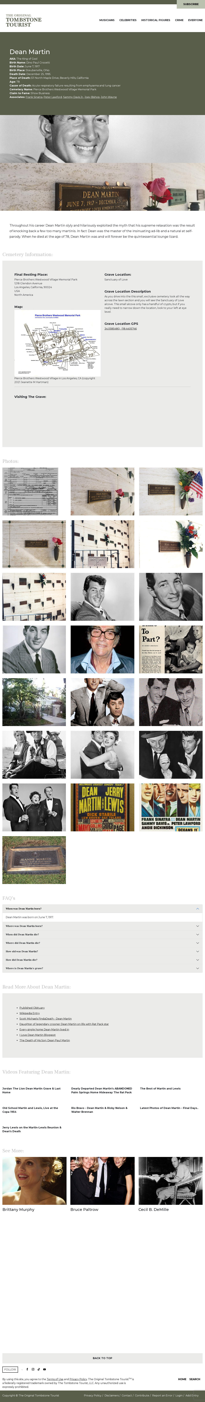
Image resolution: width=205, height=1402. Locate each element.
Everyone (195, 20)
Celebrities (128, 20)
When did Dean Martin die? (22, 934)
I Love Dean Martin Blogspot (37, 1035)
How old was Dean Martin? (22, 951)
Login (179, 1395)
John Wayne (109, 97)
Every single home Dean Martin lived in (44, 1029)
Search (194, 1379)
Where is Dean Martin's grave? (24, 968)
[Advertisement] (102, 1288)
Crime (179, 20)
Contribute (142, 1395)
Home (182, 1379)
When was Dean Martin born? (23, 908)
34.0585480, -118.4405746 (120, 328)
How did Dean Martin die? (21, 960)
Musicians (107, 20)
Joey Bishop (92, 97)
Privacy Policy (78, 1379)
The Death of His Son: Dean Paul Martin (44, 1040)
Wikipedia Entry (29, 1013)
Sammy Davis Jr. (73, 97)
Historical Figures (155, 20)
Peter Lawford (53, 97)
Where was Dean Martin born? (24, 926)
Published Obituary (32, 1007)
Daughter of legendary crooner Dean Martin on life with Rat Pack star (64, 1024)
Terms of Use (55, 1379)
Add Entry (192, 1395)
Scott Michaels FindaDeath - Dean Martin (45, 1018)
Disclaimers (111, 1395)
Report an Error (162, 1395)
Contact (127, 1395)
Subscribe (191, 4)
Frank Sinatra (34, 97)
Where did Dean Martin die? (23, 943)
